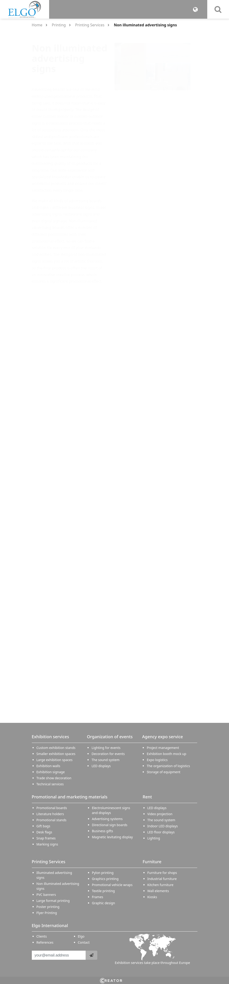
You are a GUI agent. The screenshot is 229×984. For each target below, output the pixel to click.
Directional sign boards (109, 825)
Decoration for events (108, 754)
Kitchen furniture (160, 885)
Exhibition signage (50, 772)
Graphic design (103, 903)
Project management (163, 747)
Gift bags (43, 826)
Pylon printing (103, 872)
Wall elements (158, 891)
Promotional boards (51, 808)
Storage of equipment (163, 772)
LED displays (101, 766)
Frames (97, 897)
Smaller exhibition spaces (56, 754)
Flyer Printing (46, 913)
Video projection (159, 814)
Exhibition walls (48, 766)
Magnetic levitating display (112, 837)
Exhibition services (50, 736)
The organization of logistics (168, 766)
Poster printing (48, 906)
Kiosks (152, 897)
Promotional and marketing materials (70, 797)
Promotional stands (51, 820)
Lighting (153, 838)
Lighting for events (105, 747)
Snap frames (46, 838)
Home (37, 25)
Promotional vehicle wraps (112, 885)
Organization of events (110, 736)
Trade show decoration (54, 778)
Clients (41, 936)
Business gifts (102, 831)
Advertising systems (107, 819)
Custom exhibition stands (56, 747)
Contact (84, 942)
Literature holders (50, 814)
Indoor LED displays (162, 826)
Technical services (50, 784)
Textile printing (103, 891)
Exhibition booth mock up (166, 754)
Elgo (81, 936)
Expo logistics (157, 760)
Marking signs (47, 844)
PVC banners (46, 894)
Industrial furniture (162, 879)
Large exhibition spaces (54, 760)
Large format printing (53, 900)
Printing (59, 25)
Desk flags (44, 832)
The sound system (105, 760)
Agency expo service (162, 736)
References (45, 942)
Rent (147, 797)
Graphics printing (105, 879)
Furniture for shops (162, 872)
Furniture (152, 861)
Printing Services (89, 25)
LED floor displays (161, 832)
